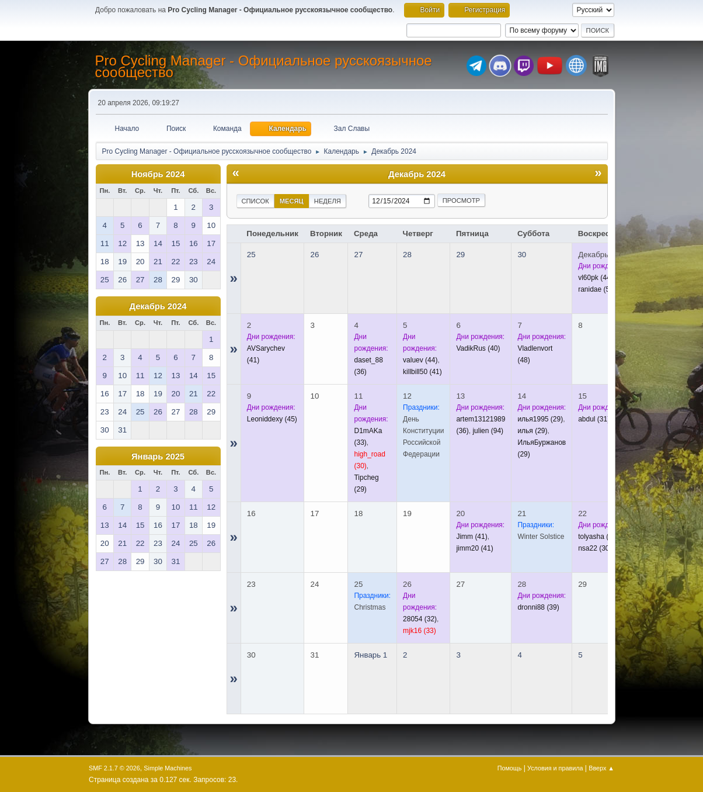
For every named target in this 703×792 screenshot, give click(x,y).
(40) (478, 348)
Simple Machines (168, 768)
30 (521, 254)
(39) (538, 607)
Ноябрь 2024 (158, 174)
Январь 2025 (158, 456)
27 (358, 254)
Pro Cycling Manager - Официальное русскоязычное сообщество (263, 66)
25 (251, 254)
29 (460, 254)
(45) (272, 419)
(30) (594, 548)
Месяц (292, 201)
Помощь (509, 768)
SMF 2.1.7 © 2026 (114, 768)
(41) (422, 372)
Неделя (327, 201)
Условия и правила (555, 768)
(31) (594, 419)
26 (314, 254)
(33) (419, 631)
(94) (487, 431)
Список (255, 201)
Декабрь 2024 (158, 306)
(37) (598, 536)
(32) (420, 619)
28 (407, 254)
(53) (597, 289)
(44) (595, 278)
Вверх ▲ (601, 768)
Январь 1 (370, 655)
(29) (540, 419)
